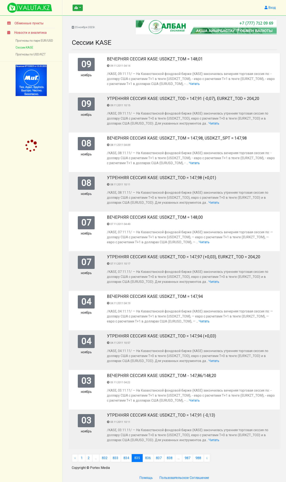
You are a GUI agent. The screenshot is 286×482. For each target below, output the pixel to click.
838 (169, 458)
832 (105, 458)
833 (115, 458)
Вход (270, 8)
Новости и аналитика (27, 33)
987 (187, 458)
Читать (194, 84)
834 (126, 458)
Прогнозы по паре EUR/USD (34, 40)
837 (159, 458)
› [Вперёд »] (206, 458)
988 (198, 458)
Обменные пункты (25, 23)
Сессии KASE (24, 47)
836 (148, 458)
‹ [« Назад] (75, 458)
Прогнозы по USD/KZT (31, 54)
